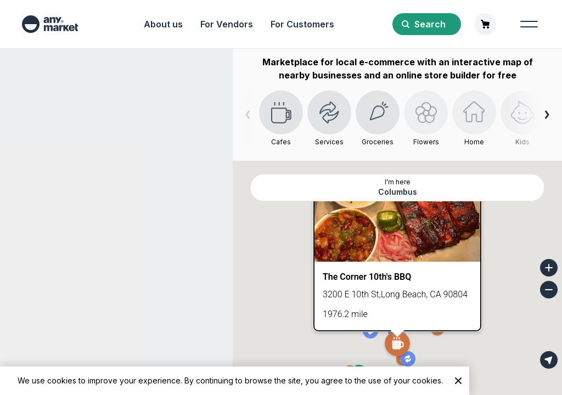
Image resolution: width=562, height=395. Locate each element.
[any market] (50, 24)
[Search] (426, 24)
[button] (397, 344)
